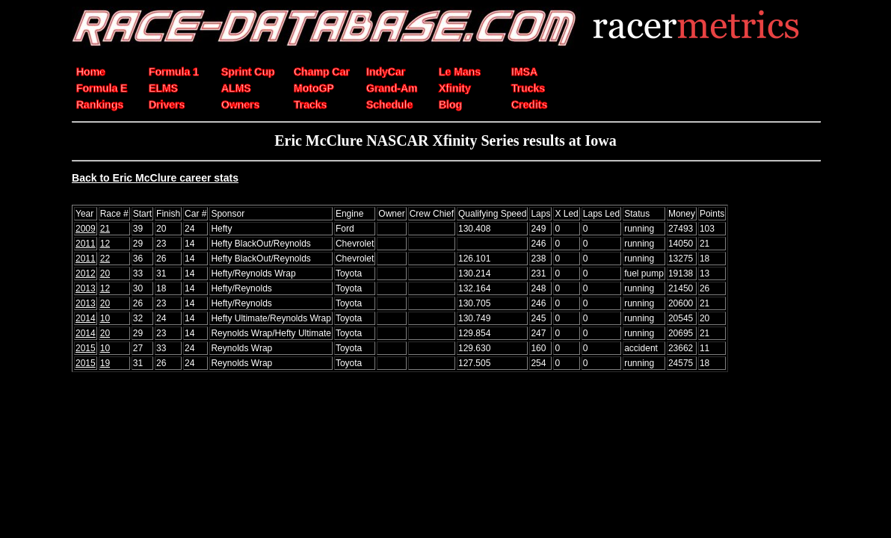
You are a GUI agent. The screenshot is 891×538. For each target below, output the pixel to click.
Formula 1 (174, 72)
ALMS (236, 88)
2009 (85, 228)
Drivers (167, 105)
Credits (529, 105)
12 (105, 243)
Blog (450, 105)
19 (105, 363)
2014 (85, 318)
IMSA (524, 72)
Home (90, 72)
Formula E (101, 88)
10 (105, 318)
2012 (85, 273)
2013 (85, 288)
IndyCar (385, 72)
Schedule (389, 105)
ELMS (163, 88)
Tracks (310, 105)
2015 (85, 348)
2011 (85, 243)
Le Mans (460, 72)
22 (105, 258)
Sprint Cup (248, 72)
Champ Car (322, 72)
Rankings (99, 105)
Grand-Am (391, 88)
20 (105, 273)
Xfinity (455, 88)
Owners (240, 105)
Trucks (528, 88)
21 (105, 228)
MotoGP (314, 88)
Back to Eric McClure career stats (155, 178)
